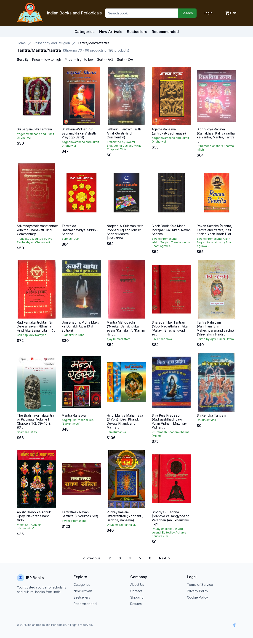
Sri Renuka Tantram (211, 415)
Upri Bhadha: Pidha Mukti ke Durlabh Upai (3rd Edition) (80, 326)
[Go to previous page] (92, 558)
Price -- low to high (46, 59)
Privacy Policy (197, 591)
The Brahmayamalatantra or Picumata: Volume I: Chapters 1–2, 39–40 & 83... (35, 421)
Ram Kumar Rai (117, 432)
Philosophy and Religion (52, 43)
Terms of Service (200, 584)
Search (187, 13)
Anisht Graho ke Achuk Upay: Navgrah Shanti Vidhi (34, 516)
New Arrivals (83, 591)
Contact (136, 591)
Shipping (137, 597)
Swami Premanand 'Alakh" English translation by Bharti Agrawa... (215, 242)
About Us (137, 584)
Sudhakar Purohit (73, 335)
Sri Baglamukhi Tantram (34, 129)
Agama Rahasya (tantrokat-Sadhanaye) (169, 131)
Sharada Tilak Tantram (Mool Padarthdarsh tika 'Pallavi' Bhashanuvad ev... (170, 328)
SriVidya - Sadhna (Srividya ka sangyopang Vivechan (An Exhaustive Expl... (170, 518)
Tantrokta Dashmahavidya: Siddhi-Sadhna (80, 230)
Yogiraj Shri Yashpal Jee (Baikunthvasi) (78, 421)
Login (208, 13)
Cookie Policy (197, 597)
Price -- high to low (79, 59)
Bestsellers (82, 597)
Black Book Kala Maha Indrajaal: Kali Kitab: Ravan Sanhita (171, 230)
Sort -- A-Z (105, 59)
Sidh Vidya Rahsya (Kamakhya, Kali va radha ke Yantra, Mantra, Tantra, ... (216, 135)
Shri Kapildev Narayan (31, 335)
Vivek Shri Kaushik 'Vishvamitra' (29, 526)
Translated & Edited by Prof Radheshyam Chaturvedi (35, 240)
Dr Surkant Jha (206, 420)
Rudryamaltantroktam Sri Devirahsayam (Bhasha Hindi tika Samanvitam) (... (36, 326)
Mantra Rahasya (74, 415)
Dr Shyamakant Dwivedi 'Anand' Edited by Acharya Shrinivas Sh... (169, 532)
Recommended (85, 604)
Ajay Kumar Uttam (118, 339)
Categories (85, 31)
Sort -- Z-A (125, 59)
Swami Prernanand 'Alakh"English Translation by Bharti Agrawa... (171, 242)
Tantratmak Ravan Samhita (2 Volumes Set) (80, 514)
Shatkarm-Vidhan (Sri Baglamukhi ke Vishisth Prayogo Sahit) (79, 133)
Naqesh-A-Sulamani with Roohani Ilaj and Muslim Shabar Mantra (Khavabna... (125, 232)
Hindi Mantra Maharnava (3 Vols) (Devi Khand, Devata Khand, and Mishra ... (125, 421)
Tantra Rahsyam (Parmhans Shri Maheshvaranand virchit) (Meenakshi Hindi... (215, 328)
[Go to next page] (164, 558)
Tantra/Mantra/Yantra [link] (93, 43)
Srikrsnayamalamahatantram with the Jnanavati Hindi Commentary (38, 230)
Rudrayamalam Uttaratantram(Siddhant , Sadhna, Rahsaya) (125, 516)
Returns (136, 604)
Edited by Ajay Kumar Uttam (215, 339)
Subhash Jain (71, 238)
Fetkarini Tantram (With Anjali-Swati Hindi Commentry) (124, 133)
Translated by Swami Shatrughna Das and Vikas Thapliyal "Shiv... (124, 145)
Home (21, 43)
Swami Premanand (74, 520)
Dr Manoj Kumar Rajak (121, 524)
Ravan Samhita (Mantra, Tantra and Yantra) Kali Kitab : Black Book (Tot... (215, 230)
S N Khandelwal (162, 339)
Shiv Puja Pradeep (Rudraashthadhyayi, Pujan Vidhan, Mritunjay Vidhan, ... (169, 421)
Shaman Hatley (27, 432)
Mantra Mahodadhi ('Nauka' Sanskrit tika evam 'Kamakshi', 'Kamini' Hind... (126, 328)
